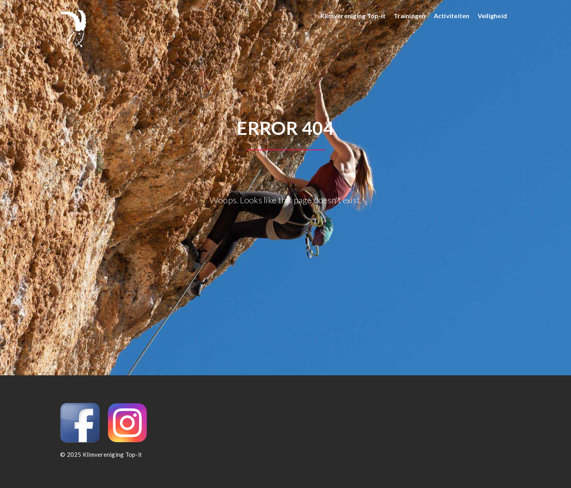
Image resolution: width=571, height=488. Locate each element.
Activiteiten (452, 15)
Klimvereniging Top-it (353, 15)
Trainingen (409, 15)
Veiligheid (492, 15)
